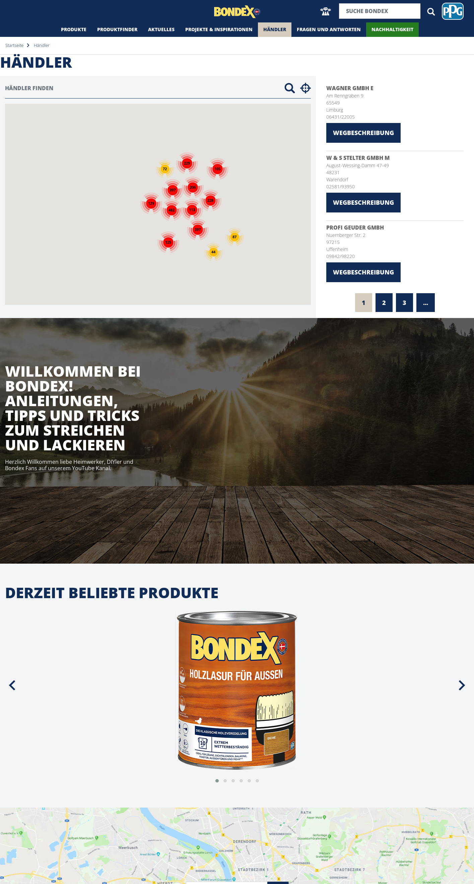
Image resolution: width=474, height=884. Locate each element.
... (425, 303)
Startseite (14, 45)
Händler (274, 29)
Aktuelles (161, 29)
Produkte (73, 29)
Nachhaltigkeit (392, 29)
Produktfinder (117, 29)
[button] (325, 11)
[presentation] (12, 685)
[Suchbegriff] (380, 11)
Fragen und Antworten (329, 29)
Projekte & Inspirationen (219, 29)
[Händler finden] (142, 88)
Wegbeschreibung (363, 133)
